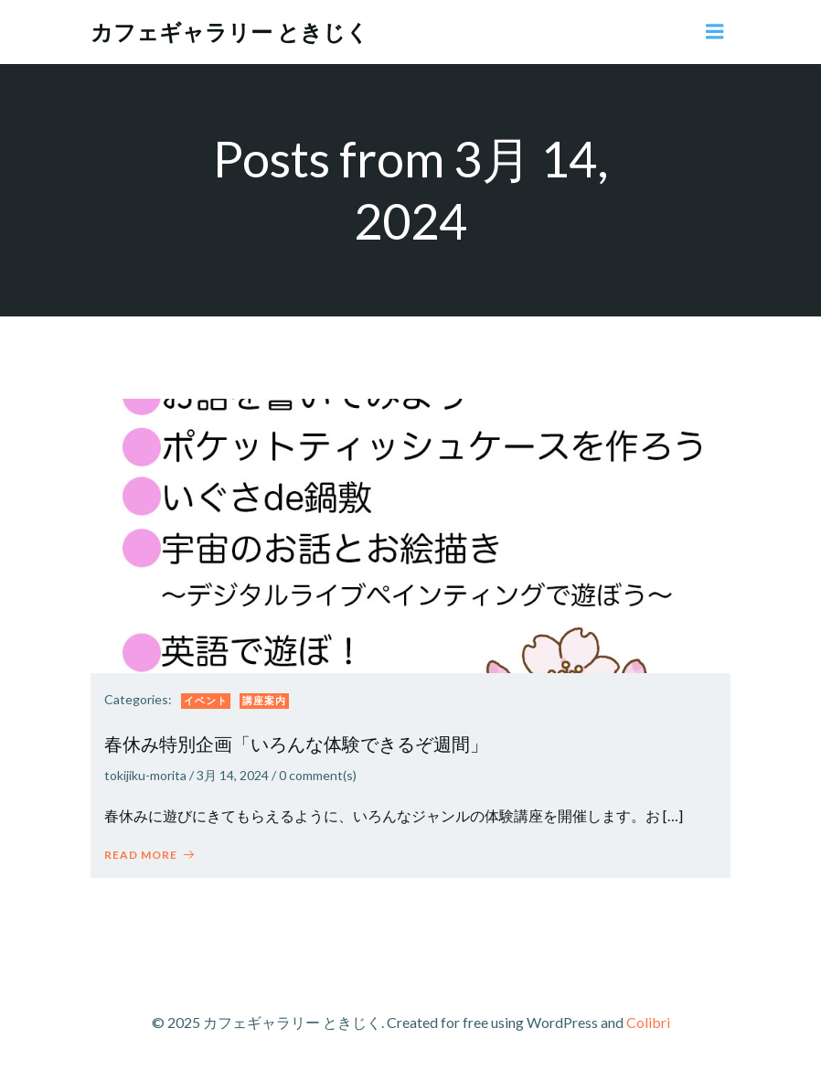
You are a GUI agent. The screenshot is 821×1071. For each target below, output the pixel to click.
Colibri (648, 1022)
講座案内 (264, 700)
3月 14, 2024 (233, 775)
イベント (206, 700)
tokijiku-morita (145, 775)
